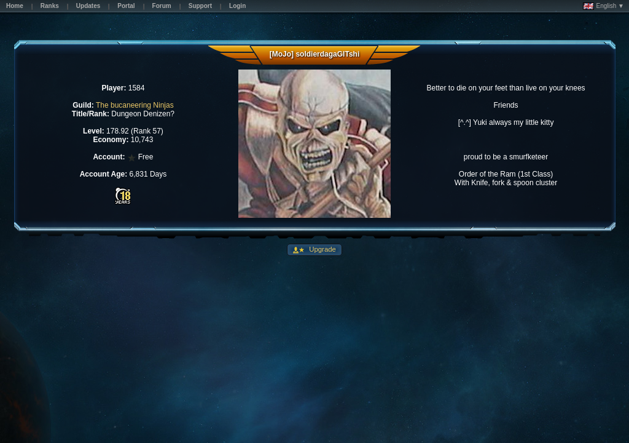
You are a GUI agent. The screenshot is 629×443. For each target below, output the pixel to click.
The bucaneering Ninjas (135, 105)
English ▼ (603, 6)
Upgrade (321, 249)
